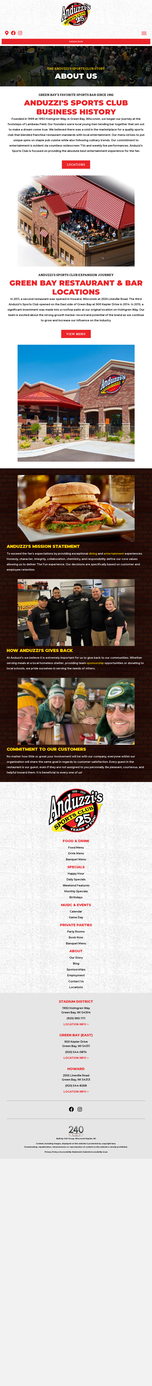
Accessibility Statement (71, 1152)
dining (93, 553)
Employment (76, 975)
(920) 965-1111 (76, 1018)
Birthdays (76, 897)
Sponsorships (76, 969)
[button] (6, 33)
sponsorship (95, 663)
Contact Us (76, 981)
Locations (76, 987)
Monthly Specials (76, 891)
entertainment (114, 553)
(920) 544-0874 (76, 1052)
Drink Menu (76, 853)
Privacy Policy (51, 1152)
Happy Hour (76, 873)
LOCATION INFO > (76, 1024)
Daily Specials (76, 879)
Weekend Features (76, 885)
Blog (76, 963)
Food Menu (76, 847)
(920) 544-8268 (76, 1085)
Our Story (76, 957)
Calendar (76, 911)
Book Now (76, 937)
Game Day (76, 917)
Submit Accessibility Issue (95, 1152)
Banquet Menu (76, 859)
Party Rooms (76, 931)
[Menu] (144, 33)
